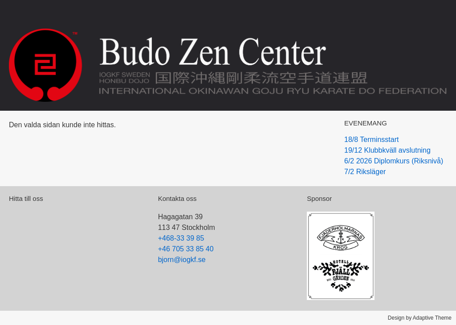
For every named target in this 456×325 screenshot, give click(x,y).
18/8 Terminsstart (371, 139)
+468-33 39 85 (181, 238)
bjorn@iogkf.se (182, 259)
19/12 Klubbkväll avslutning (387, 150)
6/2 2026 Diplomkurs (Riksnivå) (393, 161)
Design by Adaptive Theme (420, 318)
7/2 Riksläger (365, 171)
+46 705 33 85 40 (186, 249)
